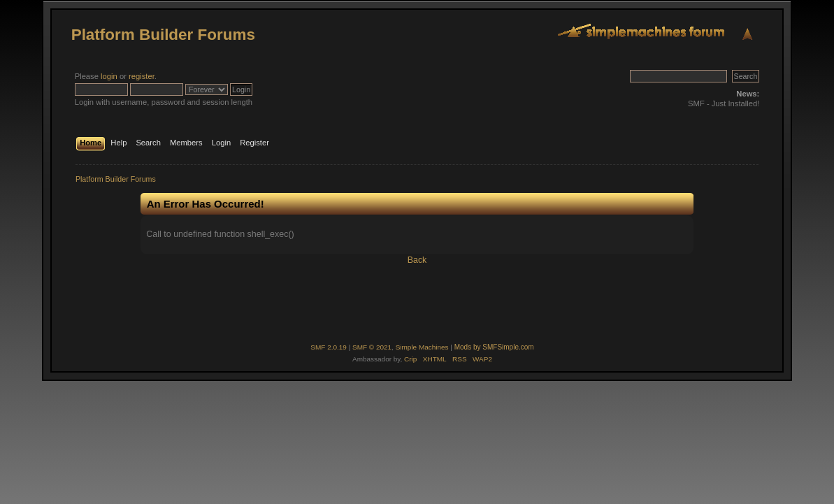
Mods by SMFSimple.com (494, 347)
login (109, 76)
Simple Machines (422, 347)
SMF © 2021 (371, 347)
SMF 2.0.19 (328, 347)
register (141, 76)
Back (417, 260)
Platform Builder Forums (163, 34)
